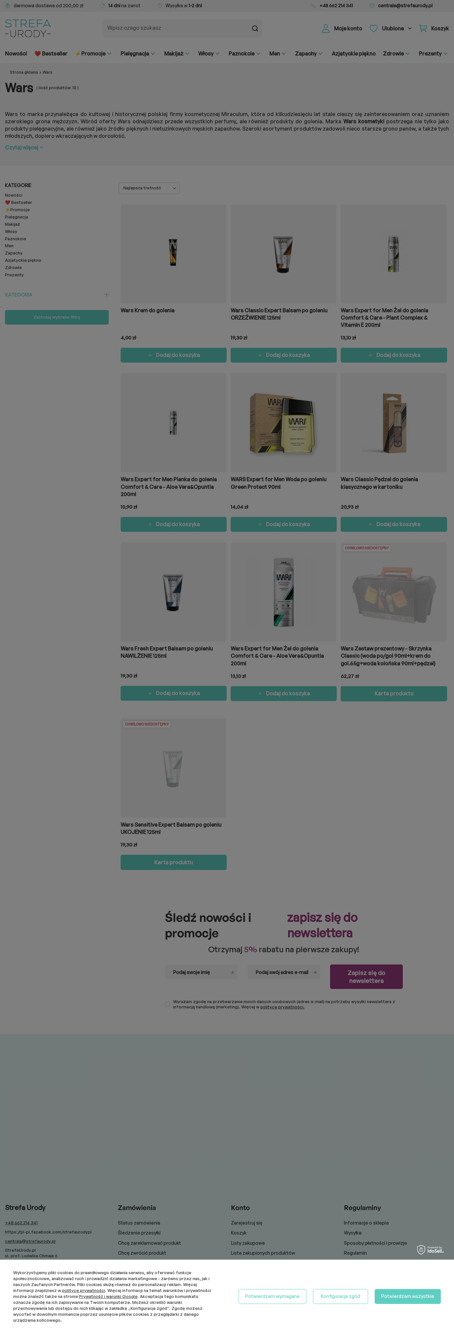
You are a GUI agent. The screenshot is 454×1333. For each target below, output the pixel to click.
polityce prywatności (83, 1290)
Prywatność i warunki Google (108, 1296)
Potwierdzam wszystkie (407, 1296)
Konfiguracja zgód (340, 1296)
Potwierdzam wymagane (272, 1296)
